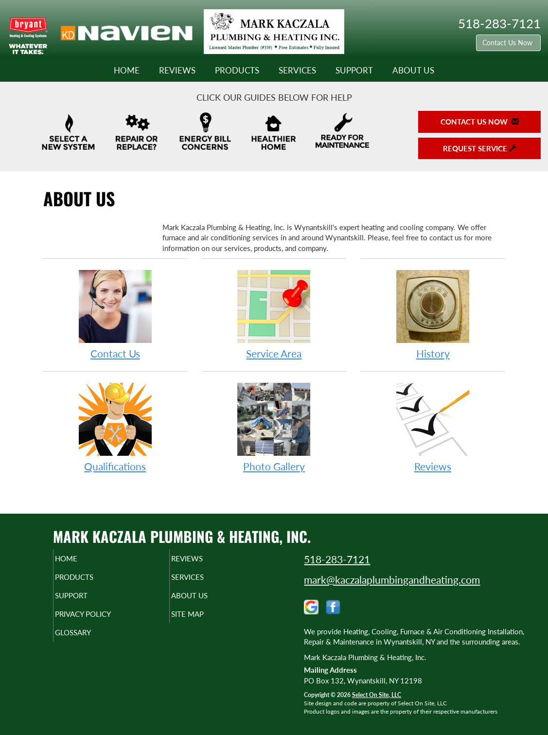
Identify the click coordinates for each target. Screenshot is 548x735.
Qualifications (115, 426)
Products (237, 70)
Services (297, 70)
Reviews (177, 70)
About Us (413, 70)
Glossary (89, 641)
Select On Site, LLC (376, 695)
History (433, 314)
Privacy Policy (102, 620)
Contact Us (115, 314)
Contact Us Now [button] (508, 42)
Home (127, 70)
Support (354, 70)
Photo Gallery (274, 426)
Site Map (204, 620)
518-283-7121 (337, 559)
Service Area (274, 314)
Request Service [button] (479, 148)
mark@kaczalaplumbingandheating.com (392, 580)
